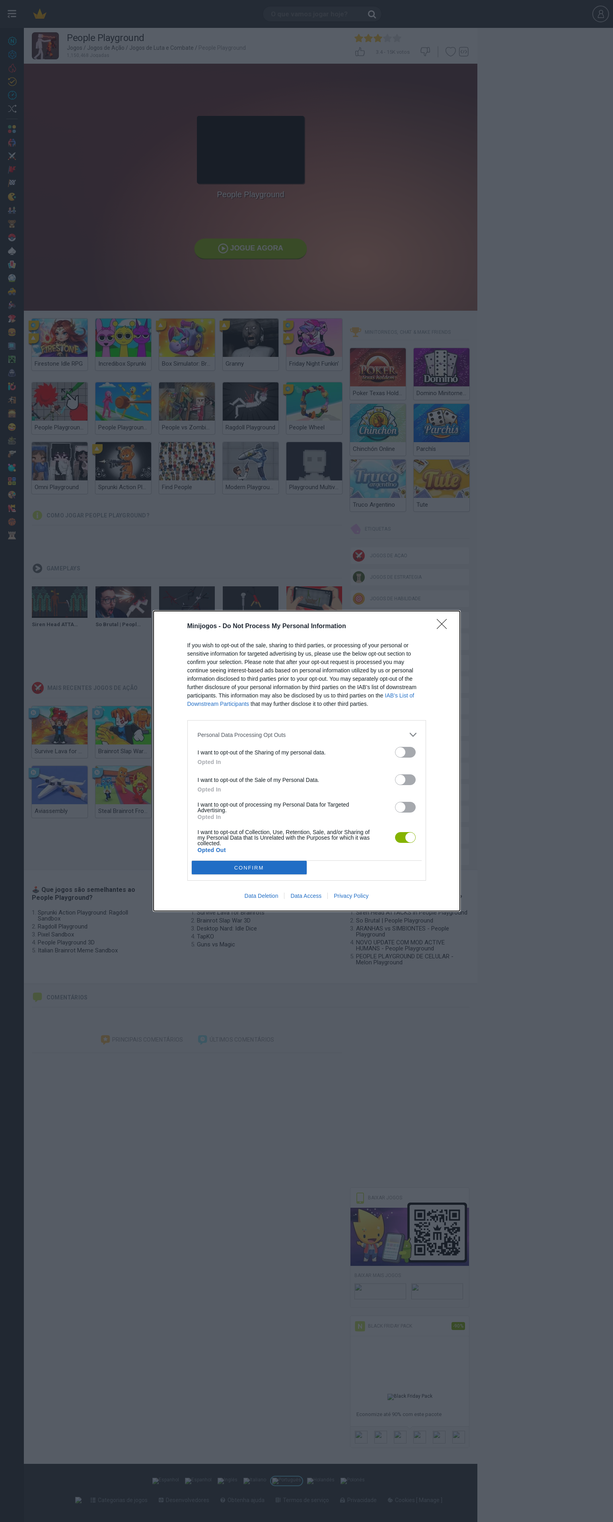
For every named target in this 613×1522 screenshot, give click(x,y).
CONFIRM (249, 868)
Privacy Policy (351, 896)
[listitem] (307, 735)
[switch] (405, 752)
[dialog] (307, 761)
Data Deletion (261, 896)
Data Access (305, 896)
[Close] (444, 626)
